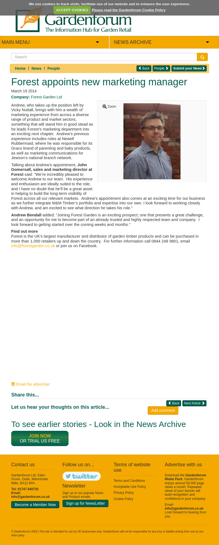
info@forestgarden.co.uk (33, 246)
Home (20, 68)
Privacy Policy (124, 493)
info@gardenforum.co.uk (30, 497)
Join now (40, 436)
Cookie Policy (123, 499)
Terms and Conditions (129, 481)
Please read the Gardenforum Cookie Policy (128, 10)
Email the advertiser (30, 384)
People (54, 68)
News (37, 68)
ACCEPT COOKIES (72, 10)
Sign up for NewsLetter (85, 503)
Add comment (163, 410)
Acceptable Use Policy (130, 487)
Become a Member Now (35, 504)
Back (144, 68)
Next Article (194, 403)
